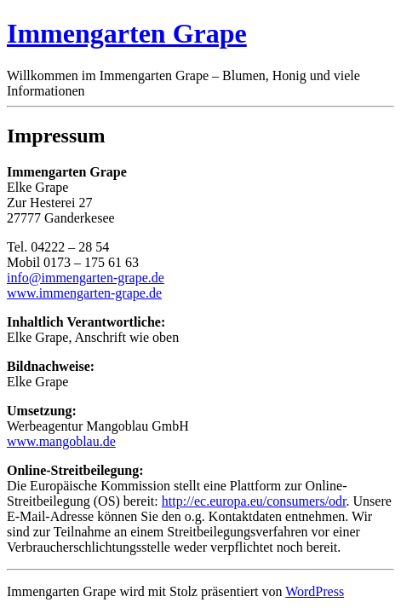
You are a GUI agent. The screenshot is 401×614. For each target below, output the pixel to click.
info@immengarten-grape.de (85, 277)
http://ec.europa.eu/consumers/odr (254, 501)
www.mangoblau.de (61, 441)
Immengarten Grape (127, 33)
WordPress (314, 591)
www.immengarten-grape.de (84, 293)
